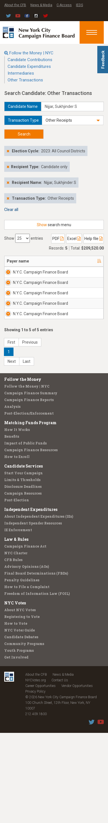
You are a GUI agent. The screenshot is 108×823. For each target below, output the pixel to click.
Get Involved (16, 747)
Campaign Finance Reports (29, 490)
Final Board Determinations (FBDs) (36, 663)
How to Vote (15, 713)
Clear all (11, 209)
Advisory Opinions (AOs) (26, 656)
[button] (73, 120)
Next (12, 451)
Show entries (23, 238)
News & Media (41, 5)
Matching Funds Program (30, 512)
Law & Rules (16, 629)
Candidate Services (23, 556)
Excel (74, 238)
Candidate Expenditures (29, 66)
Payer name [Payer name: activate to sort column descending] (12, 264)
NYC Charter (15, 643)
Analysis (12, 496)
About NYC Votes (20, 700)
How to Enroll (17, 546)
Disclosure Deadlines (23, 576)
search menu (54, 225)
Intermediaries (21, 73)
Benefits (11, 526)
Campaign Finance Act (25, 636)
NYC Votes (15, 693)
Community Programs (24, 733)
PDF (58, 238)
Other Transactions (25, 80)
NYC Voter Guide (19, 720)
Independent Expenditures (30, 599)
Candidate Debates (21, 727)
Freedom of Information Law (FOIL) (37, 683)
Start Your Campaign (23, 563)
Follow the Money (22, 469)
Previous (30, 432)
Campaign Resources (23, 583)
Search (24, 134)
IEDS (79, 5)
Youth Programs (19, 740)
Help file (93, 238)
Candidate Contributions (30, 59)
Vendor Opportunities (77, 776)
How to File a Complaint (27, 677)
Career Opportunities (40, 776)
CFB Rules (13, 650)
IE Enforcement (18, 620)
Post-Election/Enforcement (29, 503)
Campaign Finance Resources (31, 540)
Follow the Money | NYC (31, 52)
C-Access (64, 5)
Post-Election (16, 590)
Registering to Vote (22, 706)
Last (26, 451)
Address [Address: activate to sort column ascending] (44, 266)
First (11, 432)
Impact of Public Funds (25, 533)
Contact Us (59, 770)
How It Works (17, 519)
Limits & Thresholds (22, 570)
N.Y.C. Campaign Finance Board (22, 286)
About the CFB (15, 5)
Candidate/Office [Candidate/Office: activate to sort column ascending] (79, 266)
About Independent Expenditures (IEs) (38, 606)
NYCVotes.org (35, 770)
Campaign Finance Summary (30, 483)
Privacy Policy (35, 782)
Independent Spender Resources (33, 613)
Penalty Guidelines (21, 670)
